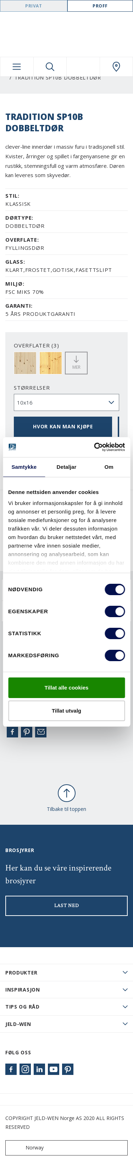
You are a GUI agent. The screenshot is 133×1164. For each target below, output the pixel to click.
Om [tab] (109, 467)
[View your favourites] (83, 67)
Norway (26, 1147)
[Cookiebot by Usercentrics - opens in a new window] (95, 447)
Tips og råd (22, 1006)
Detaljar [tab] (67, 467)
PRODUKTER (21, 972)
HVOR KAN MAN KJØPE (63, 426)
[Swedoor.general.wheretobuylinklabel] (116, 67)
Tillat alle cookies (67, 688)
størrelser (32, 387)
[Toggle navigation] (17, 67)
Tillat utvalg (66, 711)
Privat (33, 6)
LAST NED (66, 905)
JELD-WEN (18, 1024)
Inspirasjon (22, 989)
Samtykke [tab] (24, 467)
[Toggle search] (50, 67)
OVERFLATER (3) (36, 345)
